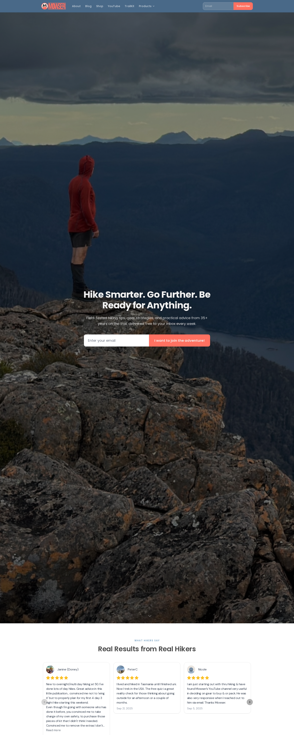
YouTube (114, 6)
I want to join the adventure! (179, 340)
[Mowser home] (53, 6)
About (76, 6)
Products (147, 6)
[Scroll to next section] (149, 615)
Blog (88, 6)
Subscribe (243, 6)
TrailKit (129, 6)
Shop (99, 6)
